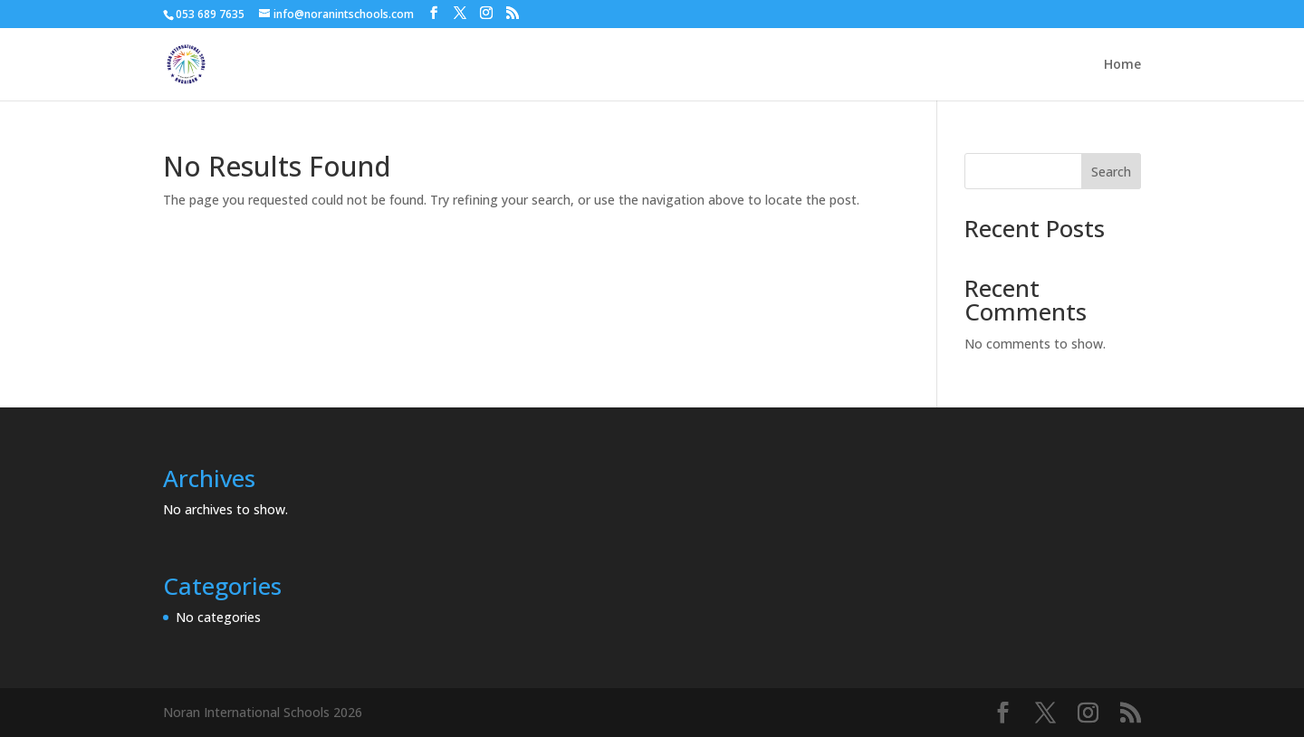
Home (1122, 65)
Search (1111, 171)
